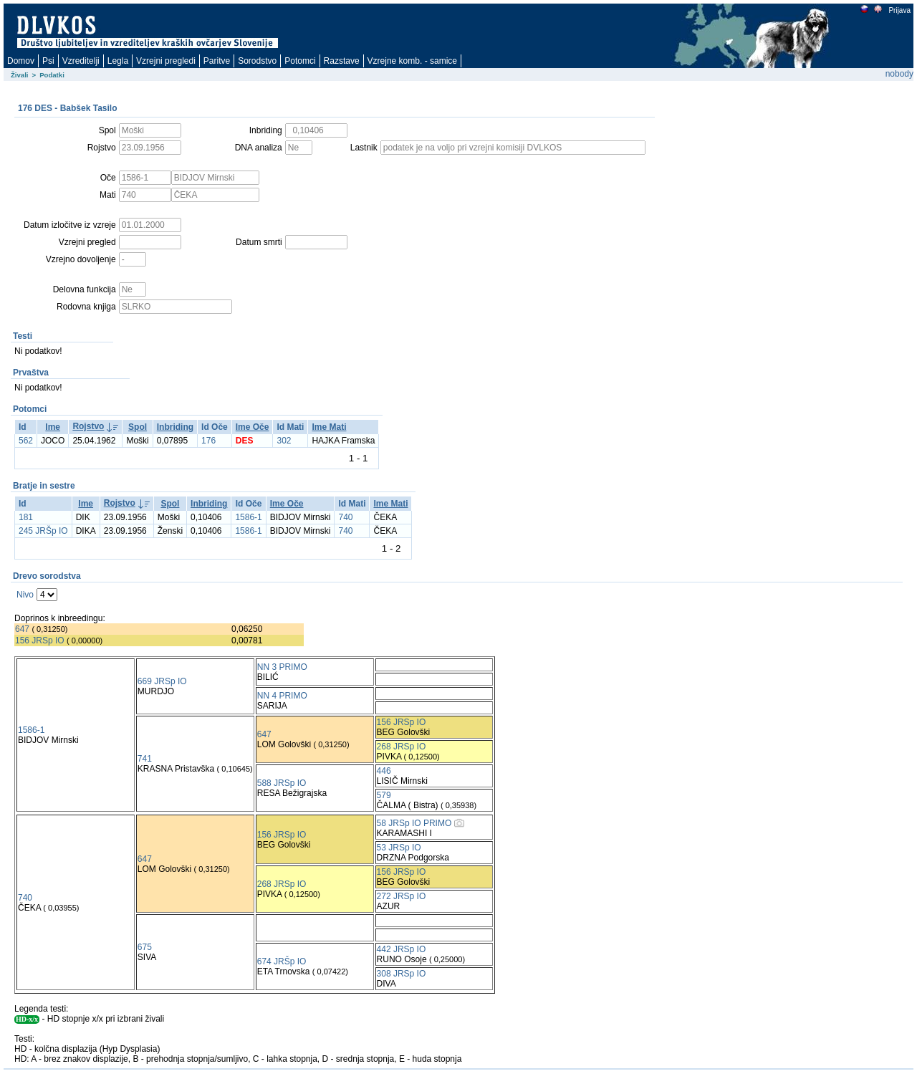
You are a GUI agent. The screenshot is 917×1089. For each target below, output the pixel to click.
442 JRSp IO (401, 949)
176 (208, 441)
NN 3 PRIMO (282, 667)
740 (345, 517)
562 (26, 441)
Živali (20, 75)
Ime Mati (329, 427)
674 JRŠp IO (282, 961)
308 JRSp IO (401, 974)
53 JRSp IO (399, 848)
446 (384, 771)
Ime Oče (252, 427)
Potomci (299, 61)
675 (145, 947)
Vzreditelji (81, 61)
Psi (48, 61)
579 (384, 795)
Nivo (25, 595)
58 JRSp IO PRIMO (414, 823)
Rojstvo (88, 426)
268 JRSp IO (401, 747)
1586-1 (248, 517)
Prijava (899, 10)
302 (284, 441)
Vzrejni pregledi (166, 61)
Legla (117, 61)
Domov (20, 61)
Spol (137, 427)
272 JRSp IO (401, 896)
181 (26, 517)
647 (22, 629)
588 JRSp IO (282, 783)
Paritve (216, 61)
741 (145, 759)
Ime (52, 427)
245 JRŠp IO (43, 531)
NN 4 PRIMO (282, 696)
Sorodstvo (257, 61)
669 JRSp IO (162, 681)
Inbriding (175, 427)
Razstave (342, 61)
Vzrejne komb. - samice (412, 61)
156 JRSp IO (39, 640)
